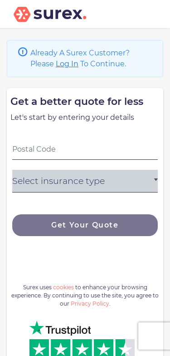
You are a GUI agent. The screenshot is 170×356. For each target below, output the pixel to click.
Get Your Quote (84, 225)
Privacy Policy (90, 303)
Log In (67, 63)
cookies (63, 287)
